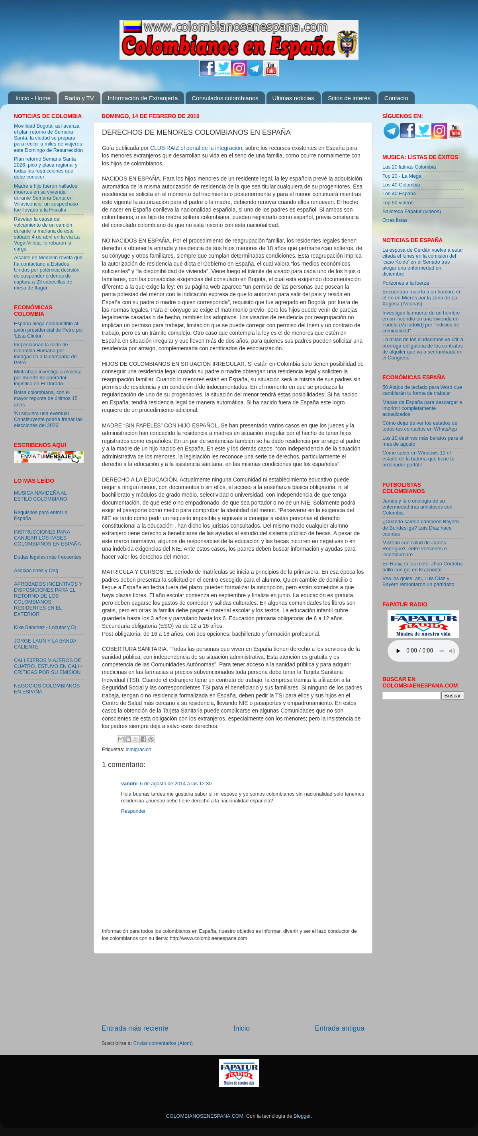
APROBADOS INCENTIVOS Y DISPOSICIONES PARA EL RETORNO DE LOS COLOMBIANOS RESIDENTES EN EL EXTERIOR (48, 599)
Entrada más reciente (135, 1028)
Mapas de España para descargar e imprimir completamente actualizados (422, 408)
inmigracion (138, 749)
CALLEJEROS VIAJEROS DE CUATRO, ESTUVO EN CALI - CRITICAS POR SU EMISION (48, 666)
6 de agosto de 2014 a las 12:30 (176, 783)
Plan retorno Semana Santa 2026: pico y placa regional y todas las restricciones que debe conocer (46, 168)
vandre (129, 783)
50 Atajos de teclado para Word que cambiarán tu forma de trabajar (422, 390)
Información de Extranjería (143, 98)
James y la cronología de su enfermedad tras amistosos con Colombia (417, 507)
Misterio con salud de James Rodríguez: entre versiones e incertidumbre (414, 548)
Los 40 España (399, 193)
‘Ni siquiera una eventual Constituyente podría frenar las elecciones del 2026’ (48, 419)
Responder (133, 811)
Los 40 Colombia (401, 185)
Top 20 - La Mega (401, 176)
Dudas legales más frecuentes (47, 557)
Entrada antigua (339, 1028)
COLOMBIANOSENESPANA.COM (204, 1116)
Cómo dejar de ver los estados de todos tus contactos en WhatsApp (419, 426)
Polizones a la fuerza (405, 283)
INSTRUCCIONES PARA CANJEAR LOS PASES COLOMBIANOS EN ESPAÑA (47, 538)
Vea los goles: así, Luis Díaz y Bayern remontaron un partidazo (418, 581)
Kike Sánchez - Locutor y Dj (45, 627)
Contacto (396, 98)
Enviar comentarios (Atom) (163, 1043)
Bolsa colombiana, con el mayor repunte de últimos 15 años (46, 398)
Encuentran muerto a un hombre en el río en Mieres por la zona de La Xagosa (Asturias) (422, 298)
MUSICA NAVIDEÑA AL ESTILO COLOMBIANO (40, 496)
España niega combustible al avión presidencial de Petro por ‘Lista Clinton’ (48, 329)
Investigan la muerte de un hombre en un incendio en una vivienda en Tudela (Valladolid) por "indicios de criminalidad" (421, 322)
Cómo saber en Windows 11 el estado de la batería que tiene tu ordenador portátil (418, 459)
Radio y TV (79, 98)
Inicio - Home (33, 98)
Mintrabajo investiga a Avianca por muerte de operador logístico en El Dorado (48, 377)
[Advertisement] (233, 988)
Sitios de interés (349, 98)
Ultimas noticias (293, 98)
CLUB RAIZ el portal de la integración (196, 148)
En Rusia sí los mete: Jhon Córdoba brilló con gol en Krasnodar (422, 567)
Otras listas (394, 220)
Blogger (302, 1116)
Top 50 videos (397, 203)
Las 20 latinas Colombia (409, 167)
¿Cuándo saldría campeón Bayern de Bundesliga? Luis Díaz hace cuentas (420, 527)
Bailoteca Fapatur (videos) (411, 211)
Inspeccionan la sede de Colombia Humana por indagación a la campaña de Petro (45, 353)
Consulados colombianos (225, 98)
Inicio (241, 1028)
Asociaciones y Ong (36, 570)
